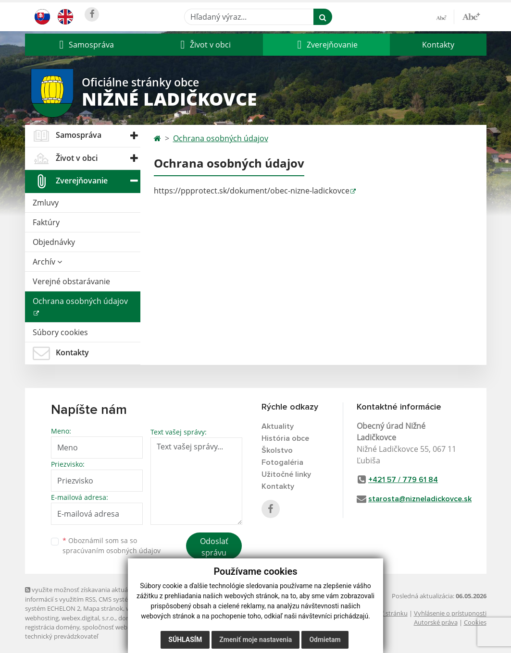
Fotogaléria (282, 462)
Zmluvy (46, 202)
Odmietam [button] (324, 639)
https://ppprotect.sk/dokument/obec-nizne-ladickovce (251, 190)
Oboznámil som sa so (111, 545)
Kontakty (438, 44)
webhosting (42, 618)
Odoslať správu (214, 547)
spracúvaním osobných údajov (111, 550)
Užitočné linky (286, 474)
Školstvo (277, 450)
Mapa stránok (103, 608)
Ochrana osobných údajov (80, 301)
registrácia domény (52, 627)
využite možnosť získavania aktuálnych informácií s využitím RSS (84, 594)
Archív (47, 261)
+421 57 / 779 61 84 (403, 480)
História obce (285, 438)
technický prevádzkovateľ (61, 636)
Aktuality (278, 426)
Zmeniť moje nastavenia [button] (255, 639)
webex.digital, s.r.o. (88, 618)
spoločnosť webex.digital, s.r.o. (125, 627)
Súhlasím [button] (185, 639)
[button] (85, 45)
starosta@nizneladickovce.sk (420, 499)
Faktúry (46, 222)
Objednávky (54, 242)
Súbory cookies (60, 332)
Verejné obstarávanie (71, 281)
